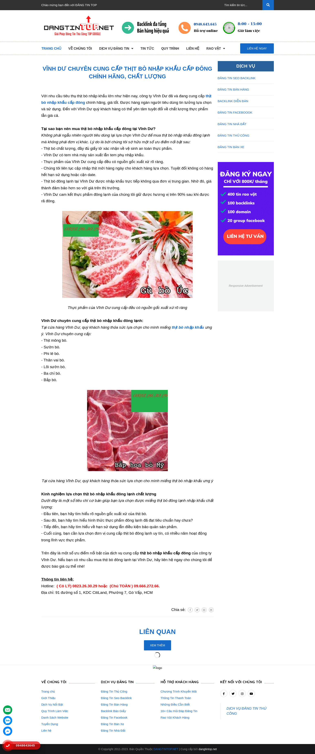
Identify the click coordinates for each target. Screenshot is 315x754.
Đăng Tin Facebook (114, 717)
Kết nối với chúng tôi (241, 682)
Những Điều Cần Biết (175, 704)
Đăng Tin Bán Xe (112, 724)
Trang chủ (48, 691)
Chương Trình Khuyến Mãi (179, 691)
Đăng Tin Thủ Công (114, 691)
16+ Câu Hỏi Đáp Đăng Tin (179, 710)
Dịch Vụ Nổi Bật (52, 704)
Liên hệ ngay (257, 48)
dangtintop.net (208, 749)
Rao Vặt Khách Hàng (175, 717)
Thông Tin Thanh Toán (176, 697)
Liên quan (157, 631)
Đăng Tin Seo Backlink (116, 697)
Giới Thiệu (48, 697)
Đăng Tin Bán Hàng (114, 704)
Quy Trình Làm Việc (54, 710)
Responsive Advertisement (246, 285)
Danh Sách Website (54, 717)
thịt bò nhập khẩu (188, 327)
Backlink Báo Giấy (113, 710)
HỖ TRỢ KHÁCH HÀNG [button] (180, 682)
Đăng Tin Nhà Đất (113, 730)
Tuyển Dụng (49, 724)
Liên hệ (46, 730)
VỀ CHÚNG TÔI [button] (53, 682)
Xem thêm (157, 645)
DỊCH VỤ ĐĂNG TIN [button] (117, 682)
